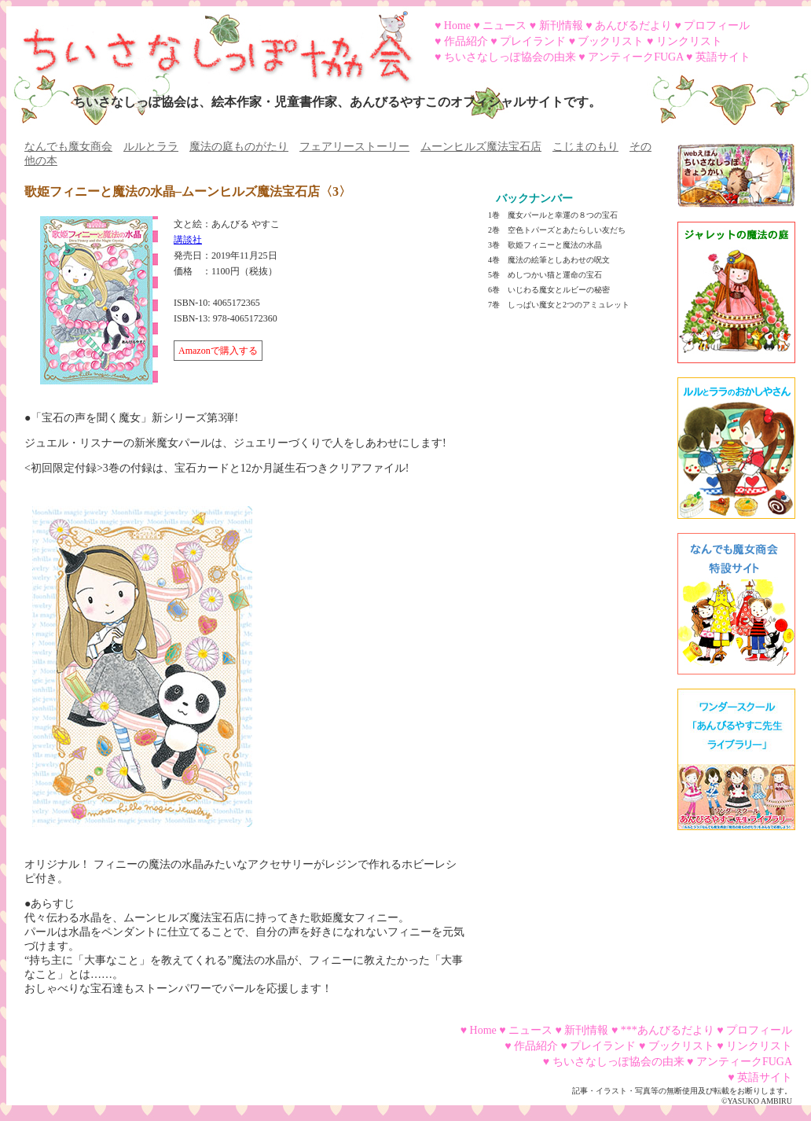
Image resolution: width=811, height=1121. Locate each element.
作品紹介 (466, 41)
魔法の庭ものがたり (238, 147)
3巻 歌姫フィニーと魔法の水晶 (545, 245)
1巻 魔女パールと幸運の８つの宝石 (553, 215)
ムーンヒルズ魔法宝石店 (480, 147)
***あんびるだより (667, 1030)
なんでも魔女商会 (68, 147)
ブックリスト (611, 41)
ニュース (505, 25)
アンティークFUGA (635, 57)
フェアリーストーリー (354, 147)
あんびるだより (633, 25)
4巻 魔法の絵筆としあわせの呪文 (549, 259)
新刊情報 (561, 25)
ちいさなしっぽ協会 (210, 41)
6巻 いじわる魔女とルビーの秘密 (549, 289)
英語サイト (722, 57)
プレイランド (533, 41)
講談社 (188, 239)
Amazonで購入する (218, 350)
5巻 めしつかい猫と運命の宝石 (545, 274)
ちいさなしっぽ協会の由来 (510, 57)
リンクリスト (689, 41)
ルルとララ (150, 147)
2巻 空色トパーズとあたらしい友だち (557, 230)
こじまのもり (585, 147)
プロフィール (717, 25)
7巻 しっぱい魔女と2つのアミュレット (558, 304)
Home (457, 25)
